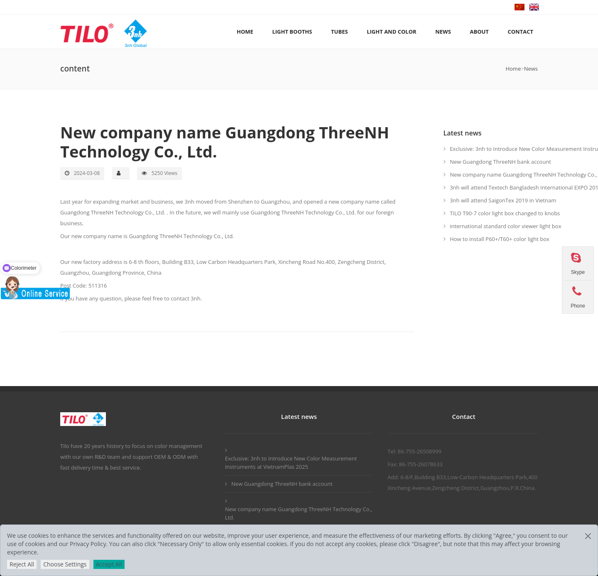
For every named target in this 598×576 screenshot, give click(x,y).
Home (513, 68)
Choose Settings (64, 564)
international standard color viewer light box (505, 226)
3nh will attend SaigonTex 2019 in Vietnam (503, 200)
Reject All (22, 564)
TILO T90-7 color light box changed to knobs (505, 213)
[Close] (588, 536)
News (531, 68)
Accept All (109, 564)
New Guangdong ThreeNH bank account (500, 161)
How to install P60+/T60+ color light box (499, 239)
